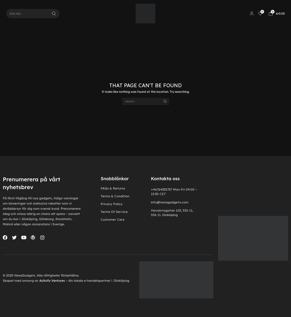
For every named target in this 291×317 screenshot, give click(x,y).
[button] (252, 13)
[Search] (53, 13)
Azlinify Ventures (52, 280)
